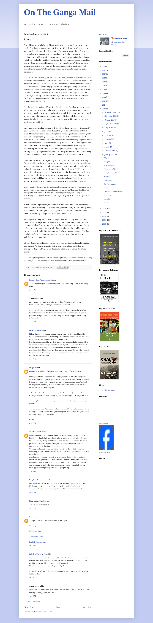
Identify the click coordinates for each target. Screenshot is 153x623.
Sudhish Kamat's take (37, 542)
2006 (104, 220)
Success (107, 176)
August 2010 (109, 127)
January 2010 (109, 154)
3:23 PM (32, 290)
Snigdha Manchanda (37, 480)
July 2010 (108, 131)
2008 (104, 212)
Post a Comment (33, 601)
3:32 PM (32, 359)
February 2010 (110, 151)
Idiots (106, 188)
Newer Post (29, 607)
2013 (104, 97)
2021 (104, 66)
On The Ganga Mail (60, 12)
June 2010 (108, 135)
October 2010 (109, 120)
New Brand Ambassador (113, 191)
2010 (104, 109)
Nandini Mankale (36, 432)
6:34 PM (32, 423)
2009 (104, 208)
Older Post (87, 607)
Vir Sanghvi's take (36, 536)
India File (107, 199)
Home (58, 607)
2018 (104, 78)
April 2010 (108, 143)
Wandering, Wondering (113, 169)
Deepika (32, 367)
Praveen (32, 517)
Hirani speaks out (36, 526)
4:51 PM (32, 545)
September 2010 (110, 124)
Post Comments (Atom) (43, 612)
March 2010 (109, 147)
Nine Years (108, 180)
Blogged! (107, 161)
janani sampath (35, 330)
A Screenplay (109, 165)
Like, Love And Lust (112, 173)
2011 (104, 105)
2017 (104, 82)
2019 (104, 74)
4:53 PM (32, 596)
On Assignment (110, 184)
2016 (104, 85)
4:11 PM (32, 577)
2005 (104, 224)
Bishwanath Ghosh (36, 501)
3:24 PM (32, 322)
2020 (104, 70)
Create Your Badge (104, 452)
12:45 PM (33, 492)
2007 (104, 216)
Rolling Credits (35, 531)
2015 (104, 89)
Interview (107, 195)
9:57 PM (32, 471)
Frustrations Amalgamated (40, 280)
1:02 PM (32, 508)
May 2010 (108, 139)
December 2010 (110, 112)
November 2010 (110, 116)
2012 (104, 101)
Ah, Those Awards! (111, 158)
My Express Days (108, 390)
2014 (104, 93)
